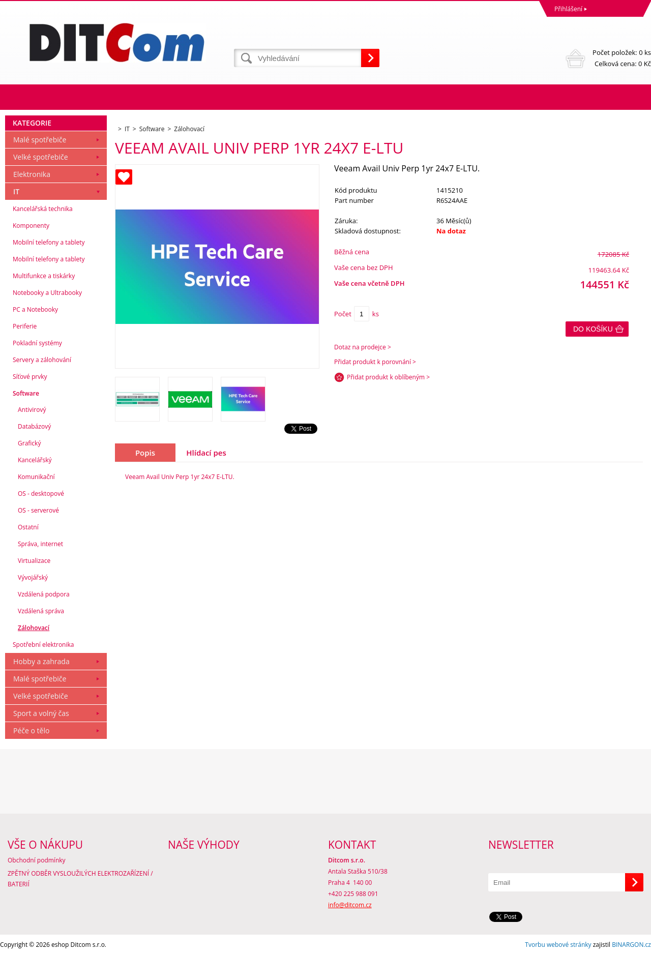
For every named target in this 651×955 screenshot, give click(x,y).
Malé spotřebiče (39, 139)
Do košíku (593, 329)
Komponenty (31, 225)
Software (26, 393)
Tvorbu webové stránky (558, 944)
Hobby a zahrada (41, 661)
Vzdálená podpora (44, 594)
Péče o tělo (31, 730)
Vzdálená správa (41, 611)
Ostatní (28, 527)
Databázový (34, 426)
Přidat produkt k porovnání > (375, 361)
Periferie (25, 326)
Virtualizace (34, 560)
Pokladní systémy (37, 343)
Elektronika (31, 174)
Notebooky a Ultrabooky (47, 292)
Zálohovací (33, 627)
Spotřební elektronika (43, 644)
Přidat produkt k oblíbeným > (388, 377)
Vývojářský (33, 577)
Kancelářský (35, 460)
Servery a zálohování (42, 359)
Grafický (29, 443)
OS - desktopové (41, 493)
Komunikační (36, 476)
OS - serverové (38, 510)
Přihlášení (568, 9)
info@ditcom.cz (350, 905)
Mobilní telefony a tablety (49, 242)
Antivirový (32, 409)
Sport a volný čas (41, 713)
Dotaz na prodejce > (362, 347)
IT (16, 191)
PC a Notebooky (35, 309)
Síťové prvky (30, 376)
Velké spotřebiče (40, 157)
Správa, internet (40, 544)
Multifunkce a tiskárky (44, 276)
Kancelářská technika (43, 208)
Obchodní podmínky (37, 860)
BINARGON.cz (631, 944)
